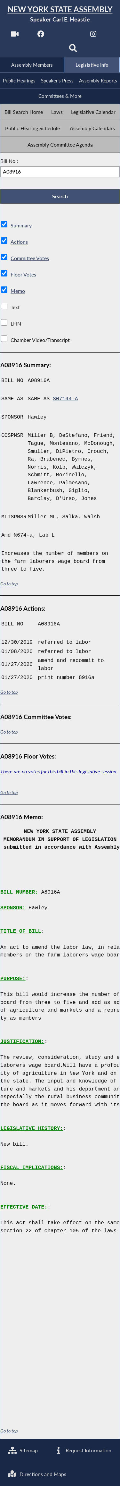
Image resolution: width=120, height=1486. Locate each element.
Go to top (9, 584)
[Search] (73, 50)
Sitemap (23, 1451)
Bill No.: (9, 161)
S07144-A (65, 399)
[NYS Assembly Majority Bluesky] (47, 50)
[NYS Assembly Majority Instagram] (93, 36)
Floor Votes (23, 275)
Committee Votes (30, 258)
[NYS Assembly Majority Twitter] (67, 36)
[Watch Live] (15, 36)
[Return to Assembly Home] (60, 14)
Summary (21, 226)
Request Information (82, 1451)
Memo (18, 291)
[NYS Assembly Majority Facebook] (41, 36)
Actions (19, 242)
